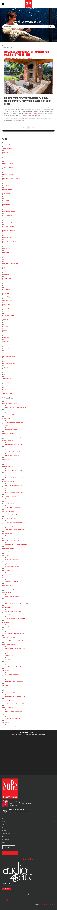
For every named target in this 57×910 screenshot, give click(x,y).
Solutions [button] (28, 824)
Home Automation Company (9, 208)
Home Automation (6, 201)
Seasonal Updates (6, 338)
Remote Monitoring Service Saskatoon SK (15, 648)
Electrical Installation (7, 489)
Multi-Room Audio (6, 607)
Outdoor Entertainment (10, 58)
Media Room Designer (7, 585)
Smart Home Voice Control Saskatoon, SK (15, 696)
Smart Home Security (7, 360)
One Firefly (40, 904)
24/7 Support (5, 839)
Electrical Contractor (7, 474)
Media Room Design (7, 301)
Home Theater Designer (8, 526)
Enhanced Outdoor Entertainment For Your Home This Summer (26, 53)
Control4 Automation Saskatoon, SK (13, 444)
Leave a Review (10, 853)
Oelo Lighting (5, 308)
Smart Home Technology (8, 364)
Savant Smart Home (7, 663)
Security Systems (6, 349)
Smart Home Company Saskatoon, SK (14, 682)
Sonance (4, 371)
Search (51, 27)
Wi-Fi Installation (6, 722)
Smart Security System (8, 700)
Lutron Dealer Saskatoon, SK (12, 582)
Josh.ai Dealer (5, 556)
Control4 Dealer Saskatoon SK (12, 456)
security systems (6, 345)
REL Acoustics (5, 327)
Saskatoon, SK (5, 652)
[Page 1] (28, 127)
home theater (5, 252)
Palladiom (4, 323)
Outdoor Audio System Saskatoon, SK (14, 633)
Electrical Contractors (7, 481)
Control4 (4, 171)
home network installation (8, 219)
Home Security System (8, 511)
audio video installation (8, 160)
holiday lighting (6, 193)
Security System (6, 670)
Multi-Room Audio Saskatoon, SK (13, 611)
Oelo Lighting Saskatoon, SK (11, 626)
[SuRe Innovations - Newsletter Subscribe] (28, 756)
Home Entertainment (7, 215)
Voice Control (5, 386)
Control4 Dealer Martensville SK (12, 452)
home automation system (8, 212)
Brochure (8, 847)
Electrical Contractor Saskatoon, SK (13, 478)
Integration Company (7, 548)
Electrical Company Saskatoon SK (13, 470)
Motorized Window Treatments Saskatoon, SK (16, 604)
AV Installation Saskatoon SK (12, 430)
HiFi (3, 411)
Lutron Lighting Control (8, 297)
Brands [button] (28, 830)
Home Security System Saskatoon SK (14, 515)
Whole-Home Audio (7, 393)
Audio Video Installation (8, 156)
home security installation (8, 230)
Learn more (7, 889)
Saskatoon (4, 330)
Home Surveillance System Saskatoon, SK (15, 522)
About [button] (28, 821)
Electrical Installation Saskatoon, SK (13, 493)
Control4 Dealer (6, 448)
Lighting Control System (8, 570)
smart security (5, 367)
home (3, 197)
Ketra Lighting (5, 275)
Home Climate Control (7, 504)
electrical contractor (7, 189)
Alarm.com (5, 152)
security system (6, 341)
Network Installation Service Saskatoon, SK (15, 619)
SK (3, 352)
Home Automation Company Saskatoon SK (15, 500)
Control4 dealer (6, 182)
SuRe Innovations (6, 378)
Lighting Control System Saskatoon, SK (14, 574)
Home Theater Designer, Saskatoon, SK (14, 530)
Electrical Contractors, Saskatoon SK (13, 485)
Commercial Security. (7, 167)
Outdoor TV (7, 659)
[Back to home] (28, 4)
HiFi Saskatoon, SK (9, 415)
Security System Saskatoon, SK (12, 674)
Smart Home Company (7, 678)
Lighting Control (6, 282)
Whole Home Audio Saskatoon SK (13, 711)
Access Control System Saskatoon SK (14, 422)
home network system (7, 223)
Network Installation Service (9, 615)
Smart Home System (7, 685)
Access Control (6, 145)
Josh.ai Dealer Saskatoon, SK (11, 559)
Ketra (3, 271)
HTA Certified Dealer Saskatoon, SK (13, 537)
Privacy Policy (52, 904)
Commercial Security (7, 163)
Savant (4, 334)
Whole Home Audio (7, 708)
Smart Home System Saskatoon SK (13, 689)
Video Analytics (6, 382)
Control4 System (6, 459)
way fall (4, 390)
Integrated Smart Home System (10, 264)
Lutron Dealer (5, 293)
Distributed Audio (6, 186)
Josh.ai (4, 267)
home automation (6, 204)
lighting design (6, 290)
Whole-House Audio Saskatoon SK (13, 719)
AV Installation (6, 426)
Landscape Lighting (7, 563)
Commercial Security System (9, 404)
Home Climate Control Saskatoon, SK (14, 507)
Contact (4, 842)
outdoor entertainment (34, 113)
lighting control (6, 286)
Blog (3, 836)
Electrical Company (7, 467)
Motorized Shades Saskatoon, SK (13, 596)
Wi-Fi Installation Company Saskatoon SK (15, 726)
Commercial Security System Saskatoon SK (15, 407)
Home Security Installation (8, 226)
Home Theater (6, 249)
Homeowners (5, 256)
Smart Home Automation (8, 356)
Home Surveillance (7, 234)
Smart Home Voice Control (8, 693)
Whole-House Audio (7, 715)
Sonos (3, 375)
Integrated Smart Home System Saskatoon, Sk (16, 544)
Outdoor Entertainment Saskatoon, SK (25, 58)
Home (3, 819)
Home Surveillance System (9, 241)
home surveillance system (8, 245)
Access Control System (7, 149)
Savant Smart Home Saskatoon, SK (13, 667)
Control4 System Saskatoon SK (12, 463)
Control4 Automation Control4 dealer (11, 178)
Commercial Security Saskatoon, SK (13, 437)
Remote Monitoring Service (9, 645)
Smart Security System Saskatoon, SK (14, 704)
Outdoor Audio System (8, 630)
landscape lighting (6, 278)
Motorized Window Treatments (10, 600)
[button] (3, 4)
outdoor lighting (6, 319)
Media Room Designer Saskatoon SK (14, 589)
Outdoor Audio (6, 312)
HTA (3, 260)
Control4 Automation (7, 175)
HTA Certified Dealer (7, 533)
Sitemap (45, 904)
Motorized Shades (6, 304)
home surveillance (6, 238)
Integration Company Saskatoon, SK (13, 552)
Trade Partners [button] (28, 833)
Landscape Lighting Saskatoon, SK (13, 567)
